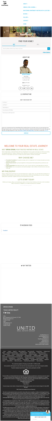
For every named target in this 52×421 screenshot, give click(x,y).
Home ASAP (26, 359)
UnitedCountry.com (45, 341)
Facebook (5, 230)
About (25, 4)
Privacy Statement (26, 382)
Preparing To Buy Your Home (12, 352)
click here (46, 130)
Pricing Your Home (10, 355)
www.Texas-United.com (8, 318)
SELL (38, 44)
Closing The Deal (28, 355)
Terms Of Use (26, 384)
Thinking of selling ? (37, 355)
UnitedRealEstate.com (44, 334)
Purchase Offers (19, 355)
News (14, 351)
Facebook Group (40, 358)
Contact (25, 20)
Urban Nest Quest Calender (29, 360)
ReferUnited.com (45, 340)
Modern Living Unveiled (29, 358)
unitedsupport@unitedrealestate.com (10, 397)
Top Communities (40, 360)
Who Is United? (22, 351)
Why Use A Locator (18, 360)
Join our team (31, 351)
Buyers (25, 14)
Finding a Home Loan (42, 352)
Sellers (26, 17)
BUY (14, 44)
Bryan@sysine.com (26, 85)
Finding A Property (23, 352)
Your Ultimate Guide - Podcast (36, 359)
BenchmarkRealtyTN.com (44, 336)
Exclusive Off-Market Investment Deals (19, 354)
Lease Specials (20, 358)
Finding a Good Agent (33, 354)
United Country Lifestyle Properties (42, 344)
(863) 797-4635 (26, 82)
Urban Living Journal (29, 7)
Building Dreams (12, 358)
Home (24, 24)
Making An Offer (32, 352)
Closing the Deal (6, 354)
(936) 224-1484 (26, 80)
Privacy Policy (31, 130)
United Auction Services (44, 342)
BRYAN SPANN (26, 74)
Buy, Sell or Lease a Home (15, 359)
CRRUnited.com (46, 337)
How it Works (9, 360)
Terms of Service (23, 130)
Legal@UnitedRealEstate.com (31, 406)
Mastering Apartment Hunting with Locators (37, 10)
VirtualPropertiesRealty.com (43, 338)
